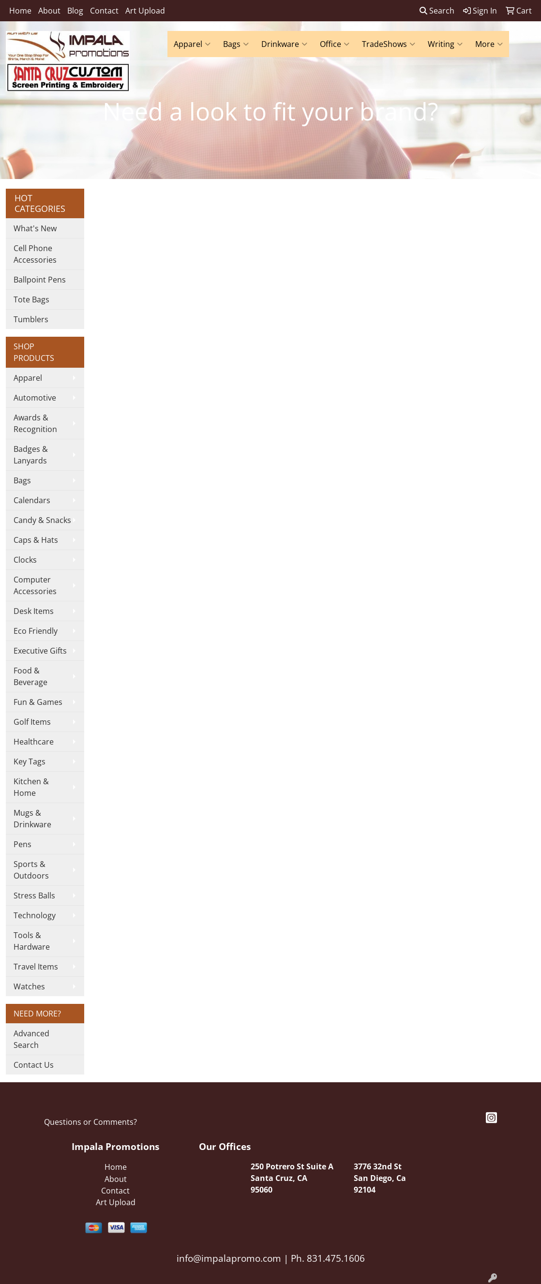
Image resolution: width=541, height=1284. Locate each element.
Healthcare (34, 741)
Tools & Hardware (32, 941)
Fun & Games (38, 702)
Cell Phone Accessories (35, 254)
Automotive (35, 397)
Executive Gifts (40, 650)
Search (437, 10)
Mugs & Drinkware (32, 818)
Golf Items (32, 722)
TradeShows (388, 44)
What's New (35, 228)
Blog (75, 10)
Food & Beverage (30, 676)
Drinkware (284, 44)
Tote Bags (31, 299)
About (49, 10)
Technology (35, 915)
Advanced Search (31, 1039)
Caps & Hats (36, 540)
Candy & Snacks (42, 520)
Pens (22, 844)
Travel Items (36, 966)
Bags (236, 44)
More (489, 44)
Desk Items (34, 611)
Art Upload (145, 10)
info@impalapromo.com (229, 1258)
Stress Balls (34, 895)
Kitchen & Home (31, 787)
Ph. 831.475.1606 (326, 1258)
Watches (29, 986)
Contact (104, 10)
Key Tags (29, 761)
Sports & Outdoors (31, 870)
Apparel (192, 44)
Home (20, 10)
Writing (445, 44)
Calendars (32, 500)
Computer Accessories (35, 585)
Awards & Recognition (35, 423)
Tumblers (31, 319)
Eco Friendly (36, 631)
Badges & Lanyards (31, 455)
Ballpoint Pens (40, 279)
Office (334, 44)
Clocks (25, 559)
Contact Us (34, 1065)
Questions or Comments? (90, 1122)
